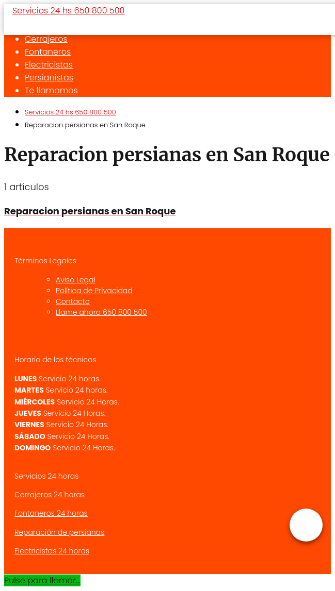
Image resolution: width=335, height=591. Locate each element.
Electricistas (49, 65)
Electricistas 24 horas (51, 551)
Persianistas (49, 77)
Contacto (73, 301)
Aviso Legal (75, 280)
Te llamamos (51, 90)
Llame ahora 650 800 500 (101, 312)
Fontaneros (48, 52)
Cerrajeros (46, 39)
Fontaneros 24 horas (51, 513)
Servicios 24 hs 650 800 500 (68, 10)
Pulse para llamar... (42, 580)
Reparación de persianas (59, 532)
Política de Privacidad (94, 290)
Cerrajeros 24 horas (49, 494)
